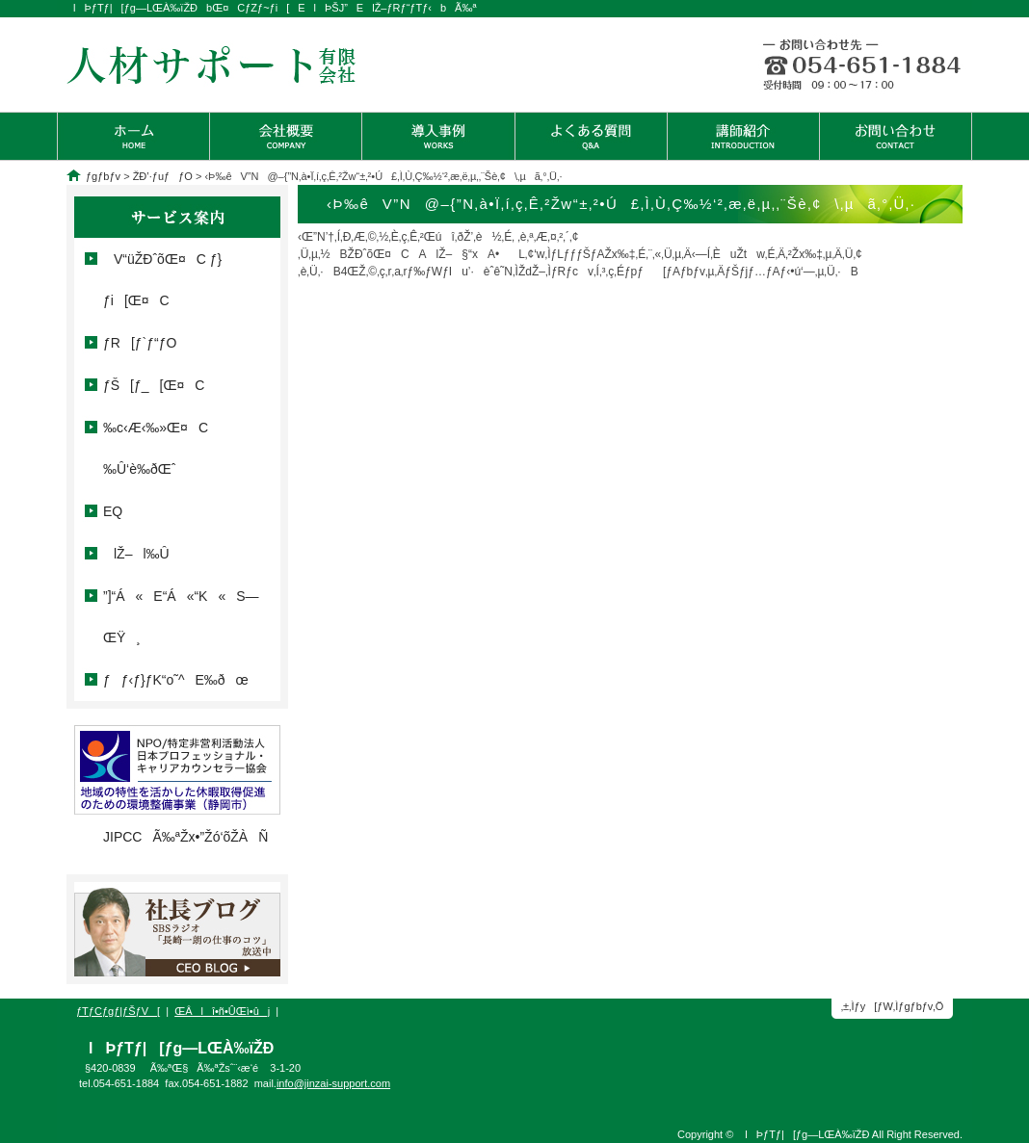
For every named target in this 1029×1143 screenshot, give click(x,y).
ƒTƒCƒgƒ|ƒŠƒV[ (118, 1011)
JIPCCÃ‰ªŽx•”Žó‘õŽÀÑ (185, 836)
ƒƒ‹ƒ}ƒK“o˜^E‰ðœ (176, 680)
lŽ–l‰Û (136, 553)
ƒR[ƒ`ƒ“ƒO (139, 343)
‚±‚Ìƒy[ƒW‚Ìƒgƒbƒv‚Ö (892, 1006)
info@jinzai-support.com (333, 1083)
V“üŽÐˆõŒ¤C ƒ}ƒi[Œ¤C (162, 279)
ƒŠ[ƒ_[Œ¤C (153, 385)
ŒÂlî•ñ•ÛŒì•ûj (222, 1011)
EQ (112, 511)
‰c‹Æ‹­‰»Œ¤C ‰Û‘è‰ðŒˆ (155, 448)
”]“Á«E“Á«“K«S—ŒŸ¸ (186, 616)
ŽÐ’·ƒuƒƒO (163, 176)
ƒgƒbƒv (103, 176)
